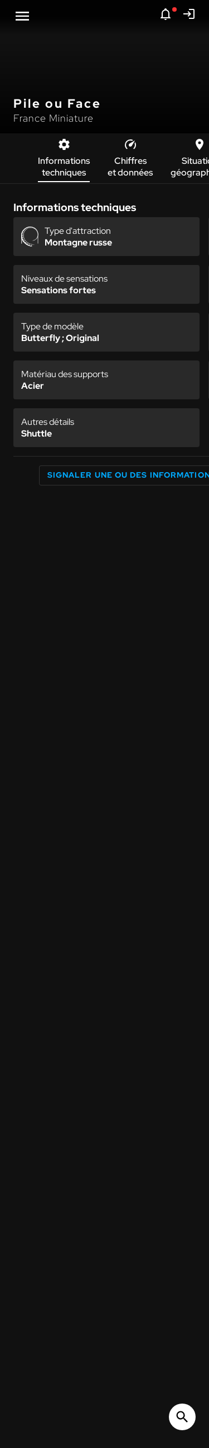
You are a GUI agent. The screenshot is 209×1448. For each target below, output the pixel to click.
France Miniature (53, 118)
